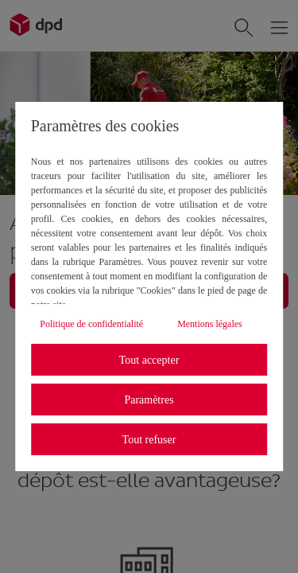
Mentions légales (209, 323)
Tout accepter (149, 360)
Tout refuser (149, 440)
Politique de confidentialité (91, 323)
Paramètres (148, 400)
